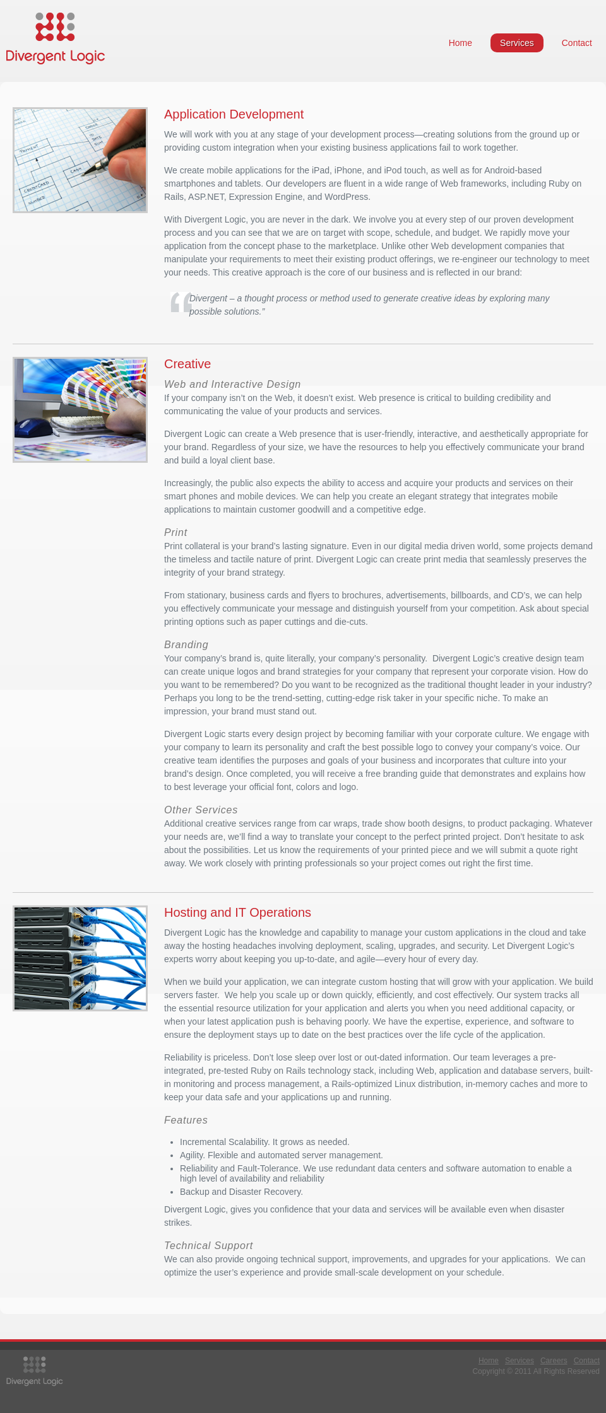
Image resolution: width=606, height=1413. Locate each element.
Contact (577, 43)
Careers (553, 1360)
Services (517, 43)
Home (460, 43)
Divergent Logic (55, 39)
